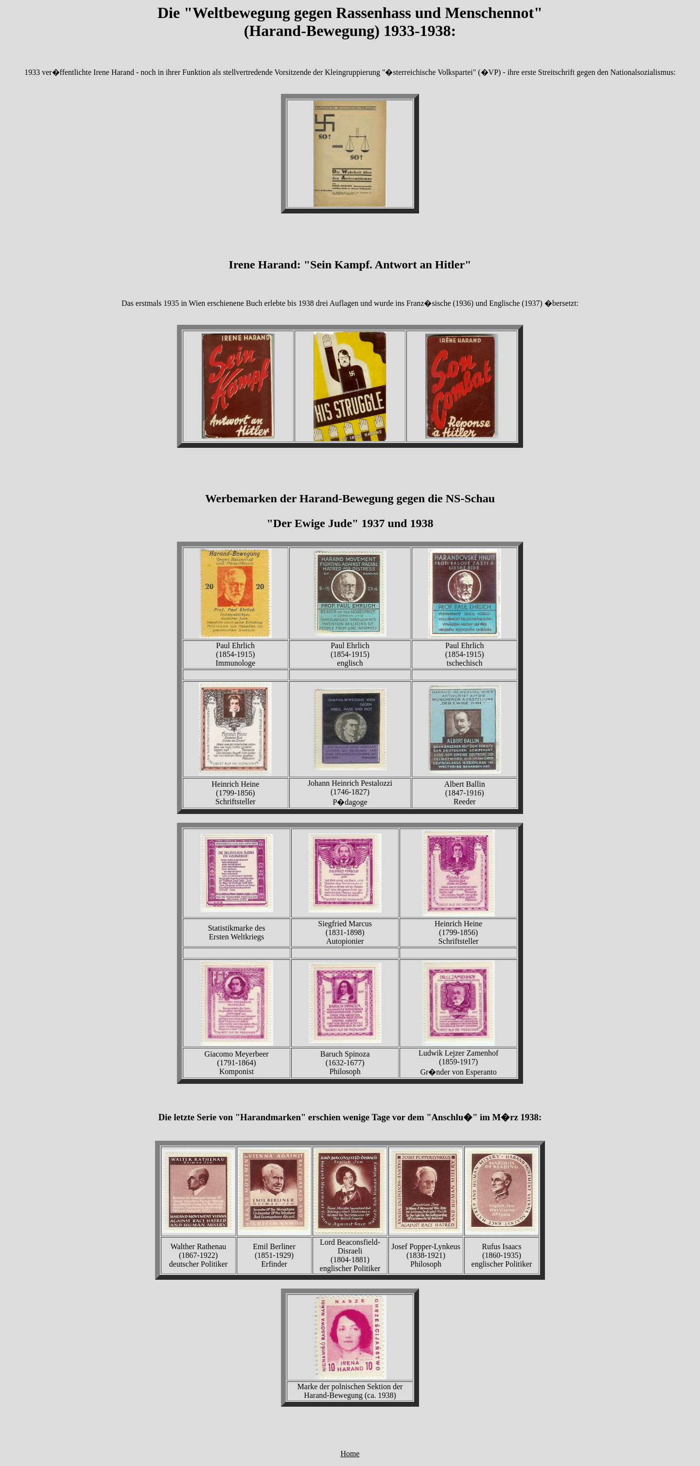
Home (349, 1453)
